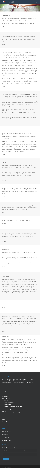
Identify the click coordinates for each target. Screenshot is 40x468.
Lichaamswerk (7, 404)
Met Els (4, 411)
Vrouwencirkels (8, 415)
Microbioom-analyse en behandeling (13, 406)
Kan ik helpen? (6, 398)
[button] (37, 2)
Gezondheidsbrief (7, 421)
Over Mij (4, 390)
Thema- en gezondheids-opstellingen (13, 412)
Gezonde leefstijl (6, 409)
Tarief (4, 417)
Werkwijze (6, 400)
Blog (3, 423)
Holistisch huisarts (8, 391)
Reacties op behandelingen (10, 394)
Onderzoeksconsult (9, 402)
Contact (4, 419)
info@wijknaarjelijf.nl (7, 440)
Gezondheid (5, 396)
